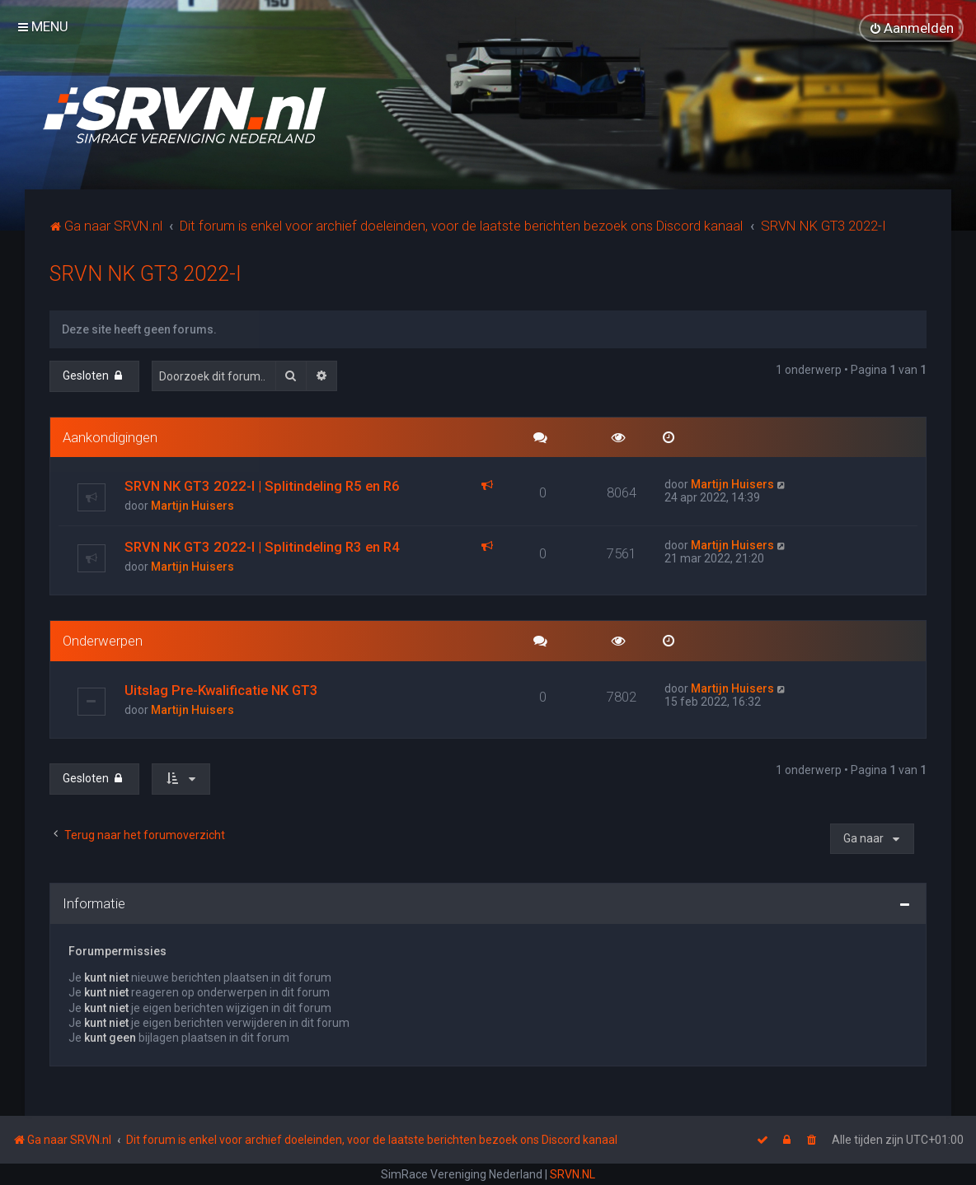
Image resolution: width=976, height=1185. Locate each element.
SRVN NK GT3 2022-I (145, 272)
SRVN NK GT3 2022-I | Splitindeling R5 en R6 (262, 485)
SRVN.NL (572, 1174)
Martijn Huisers (192, 504)
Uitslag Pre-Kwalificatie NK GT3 (221, 689)
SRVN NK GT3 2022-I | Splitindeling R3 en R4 (262, 546)
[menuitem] (911, 28)
